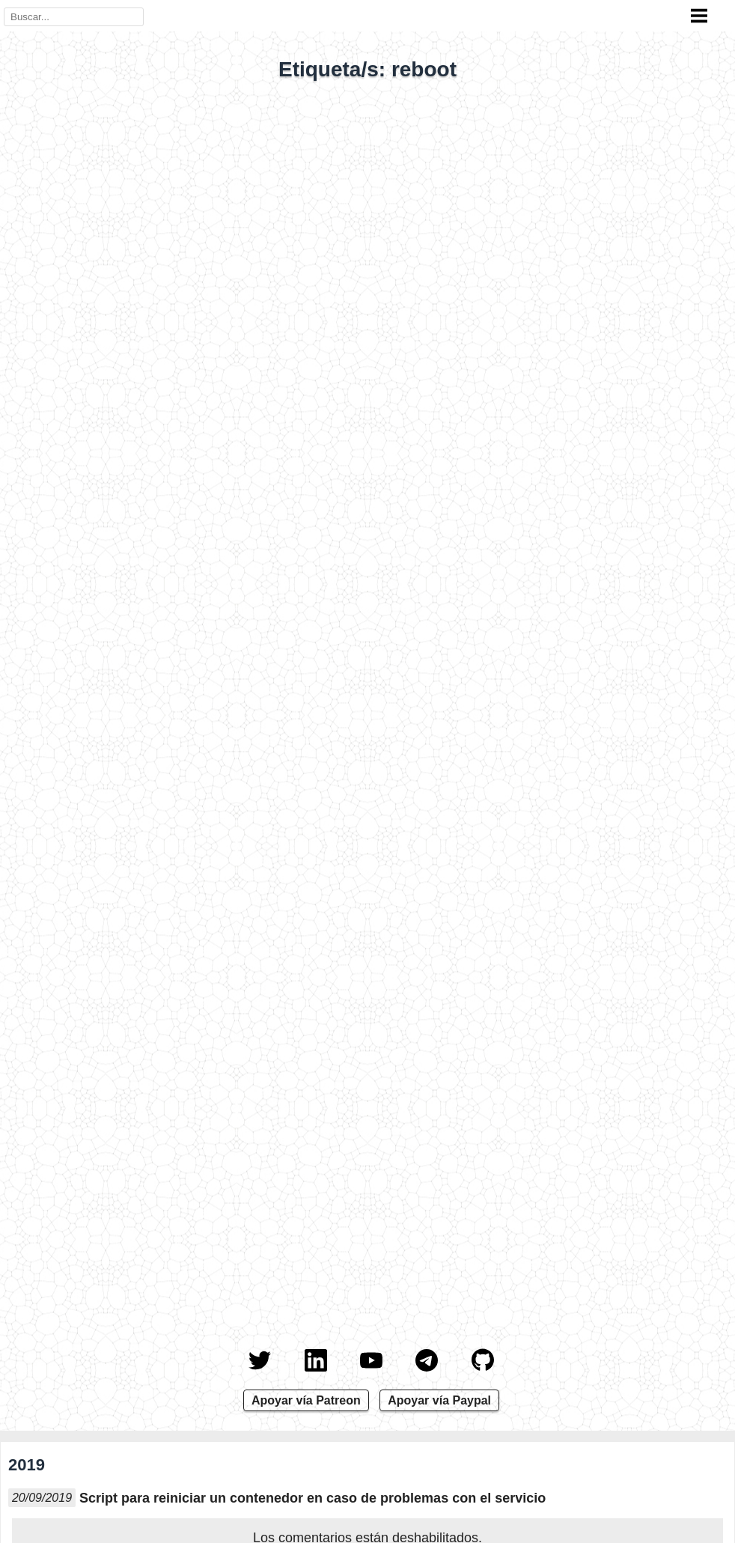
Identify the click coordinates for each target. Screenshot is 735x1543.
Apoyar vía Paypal (439, 1400)
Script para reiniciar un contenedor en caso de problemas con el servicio (312, 1498)
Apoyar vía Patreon (306, 1400)
